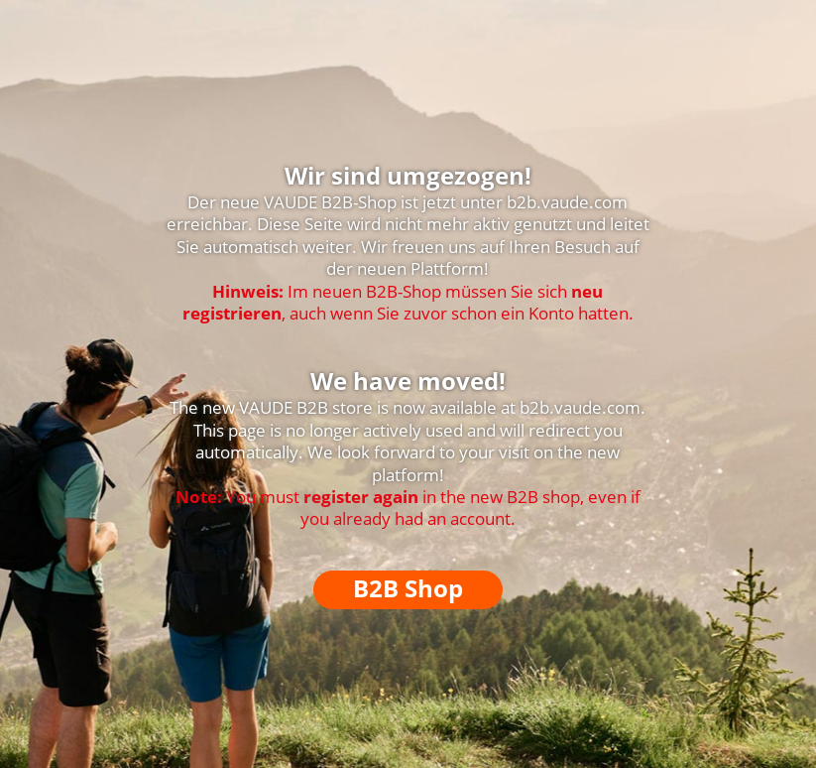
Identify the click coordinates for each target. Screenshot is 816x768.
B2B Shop (408, 588)
